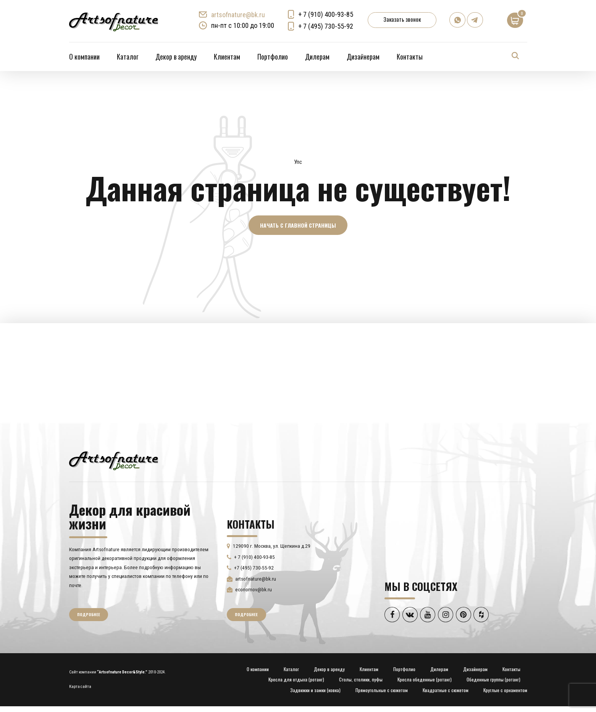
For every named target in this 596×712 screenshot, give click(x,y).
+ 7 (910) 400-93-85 (326, 14)
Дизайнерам (363, 56)
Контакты (410, 56)
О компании (84, 56)
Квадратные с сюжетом (445, 690)
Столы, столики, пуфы (361, 680)
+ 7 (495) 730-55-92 (326, 26)
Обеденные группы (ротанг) (493, 680)
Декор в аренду (176, 56)
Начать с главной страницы (298, 225)
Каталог (127, 56)
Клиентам (227, 56)
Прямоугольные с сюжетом (381, 690)
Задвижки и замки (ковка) (315, 690)
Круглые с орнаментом (505, 690)
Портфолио (272, 56)
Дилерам (317, 56)
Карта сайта (80, 686)
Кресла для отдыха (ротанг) (296, 680)
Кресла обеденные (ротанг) (424, 680)
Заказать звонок (402, 19)
